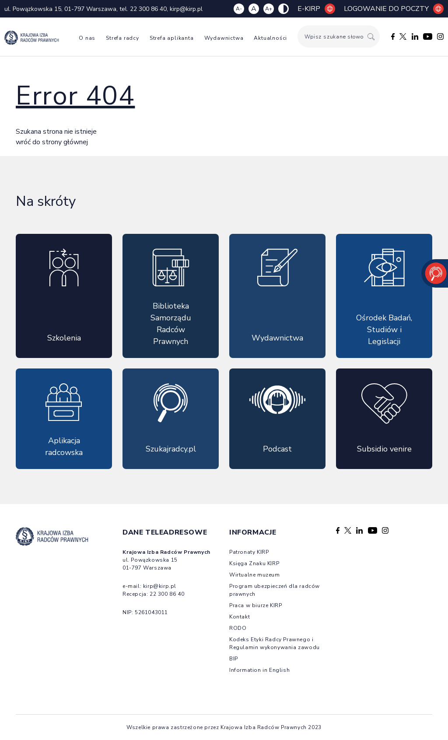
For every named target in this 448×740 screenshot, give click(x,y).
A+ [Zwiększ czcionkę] (268, 8)
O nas (87, 38)
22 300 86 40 (148, 9)
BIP (233, 658)
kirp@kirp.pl (186, 9)
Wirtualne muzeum (254, 574)
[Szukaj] (371, 36)
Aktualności (270, 38)
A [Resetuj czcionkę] (253, 9)
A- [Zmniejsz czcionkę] (239, 8)
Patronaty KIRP (249, 552)
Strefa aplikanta (172, 38)
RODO (237, 628)
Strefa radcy (122, 38)
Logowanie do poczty (394, 8)
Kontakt (239, 616)
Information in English (259, 670)
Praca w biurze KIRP (255, 605)
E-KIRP (316, 8)
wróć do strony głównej (52, 142)
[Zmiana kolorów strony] (283, 8)
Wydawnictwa (224, 38)
